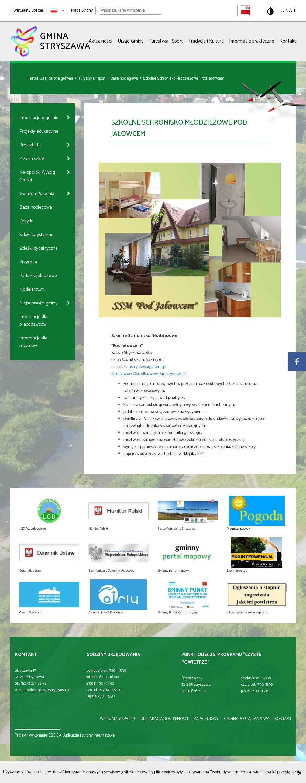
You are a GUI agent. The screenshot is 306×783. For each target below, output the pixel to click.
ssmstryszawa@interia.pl (145, 366)
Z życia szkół (31, 159)
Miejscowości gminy (38, 303)
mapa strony (206, 719)
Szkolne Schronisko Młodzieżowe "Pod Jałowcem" (184, 78)
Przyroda (28, 262)
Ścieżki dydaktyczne (38, 248)
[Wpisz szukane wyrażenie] (130, 11)
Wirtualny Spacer (28, 10)
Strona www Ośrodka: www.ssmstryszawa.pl (148, 373)
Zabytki (26, 221)
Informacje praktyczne (251, 41)
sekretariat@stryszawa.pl (48, 690)
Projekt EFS (30, 145)
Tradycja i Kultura (206, 41)
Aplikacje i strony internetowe (89, 735)
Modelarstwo (31, 289)
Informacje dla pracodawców (33, 320)
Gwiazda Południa (36, 193)
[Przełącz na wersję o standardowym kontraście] (270, 11)
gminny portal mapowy (246, 719)
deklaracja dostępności (164, 719)
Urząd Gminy (130, 41)
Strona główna (61, 78)
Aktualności (100, 41)
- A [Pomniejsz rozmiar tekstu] (282, 11)
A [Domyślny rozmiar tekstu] (286, 11)
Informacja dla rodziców (33, 341)
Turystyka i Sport (166, 41)
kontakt (282, 719)
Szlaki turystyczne (36, 235)
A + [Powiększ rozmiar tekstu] (292, 10)
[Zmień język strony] (57, 10)
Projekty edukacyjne (38, 131)
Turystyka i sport (92, 78)
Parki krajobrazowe (38, 276)
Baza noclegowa (125, 78)
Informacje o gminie (38, 118)
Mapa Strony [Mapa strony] (82, 10)
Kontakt (288, 41)
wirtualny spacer (117, 719)
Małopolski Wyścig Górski (37, 176)
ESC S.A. (55, 735)
